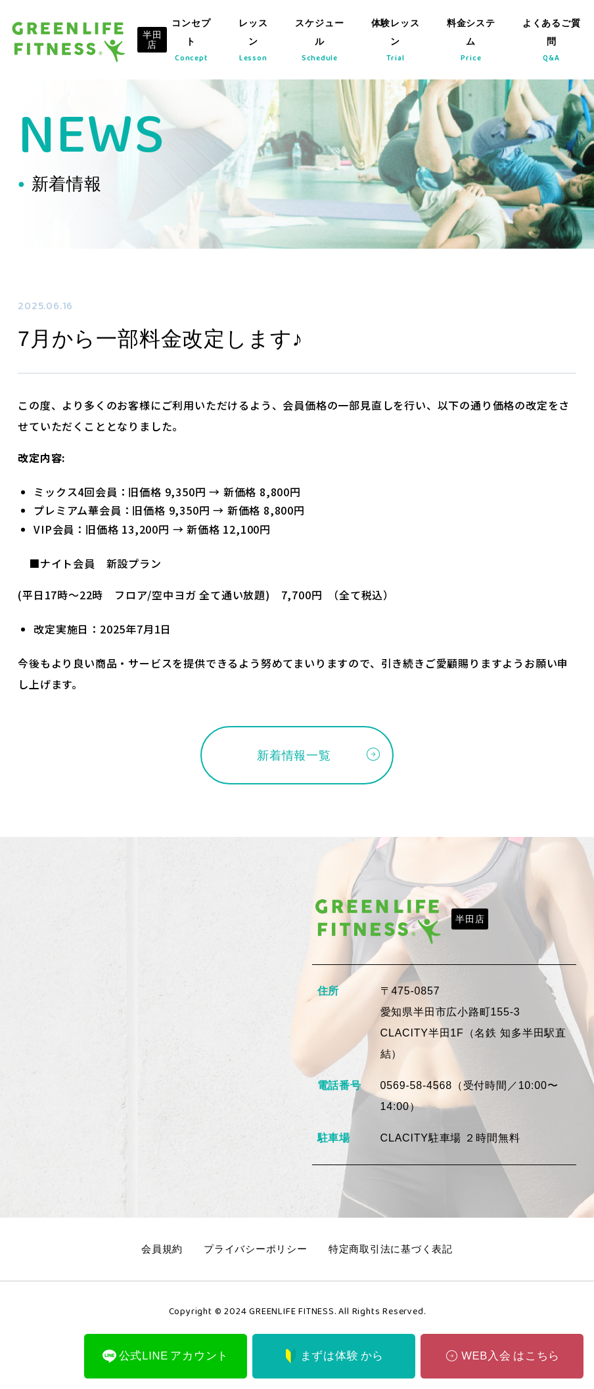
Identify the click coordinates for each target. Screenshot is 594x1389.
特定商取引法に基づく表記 (395, 1251)
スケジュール (321, 43)
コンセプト (195, 43)
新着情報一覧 (294, 756)
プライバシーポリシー (253, 1251)
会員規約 (155, 1251)
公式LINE (166, 1354)
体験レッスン (396, 43)
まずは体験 (334, 1354)
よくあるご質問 (551, 43)
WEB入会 (501, 1353)
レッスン (257, 43)
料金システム (471, 43)
